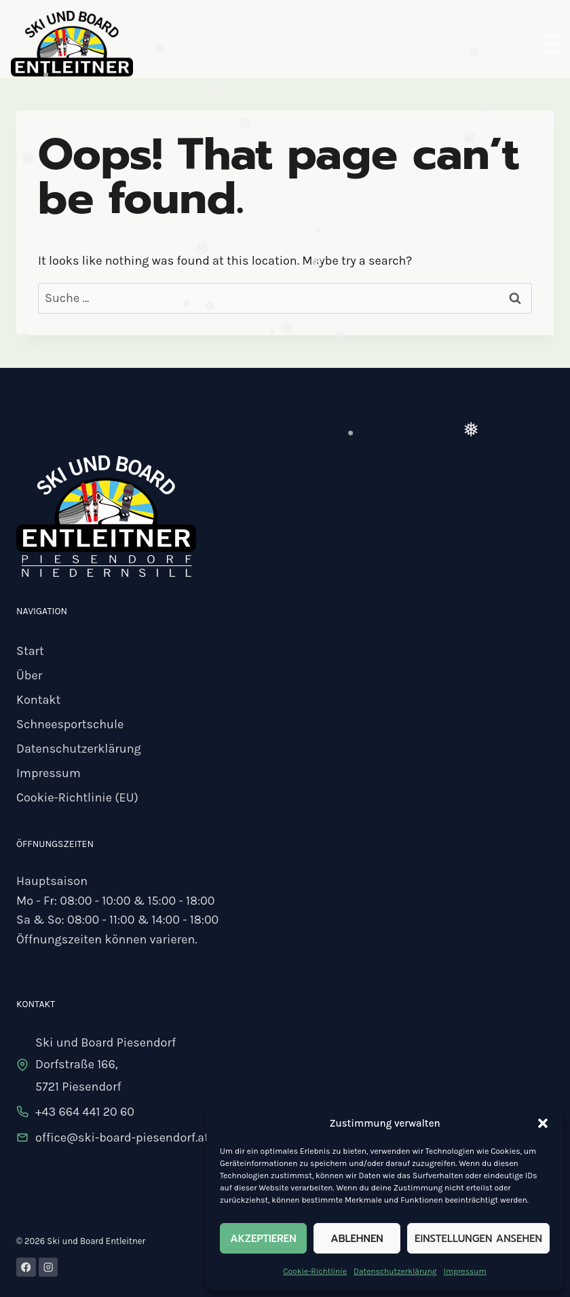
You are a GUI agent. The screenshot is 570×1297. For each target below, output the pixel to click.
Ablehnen (356, 1238)
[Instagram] (48, 1267)
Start (30, 650)
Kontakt (38, 699)
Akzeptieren (263, 1238)
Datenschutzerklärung (395, 1271)
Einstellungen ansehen (478, 1238)
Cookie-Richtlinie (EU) (77, 797)
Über (29, 675)
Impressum (465, 1271)
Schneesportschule (70, 724)
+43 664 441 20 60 (84, 1111)
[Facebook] (26, 1267)
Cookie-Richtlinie (315, 1271)
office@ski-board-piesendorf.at (122, 1137)
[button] (543, 1123)
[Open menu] (550, 44)
